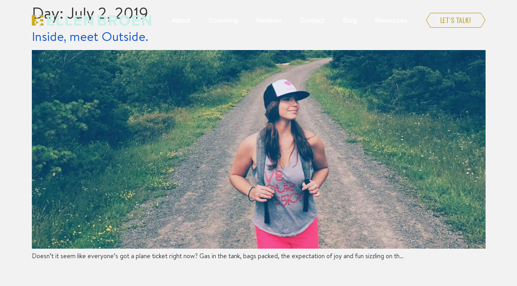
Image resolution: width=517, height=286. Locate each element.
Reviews (269, 20)
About (181, 20)
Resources (391, 20)
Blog (349, 20)
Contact (312, 20)
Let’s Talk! (455, 20)
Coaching (223, 20)
